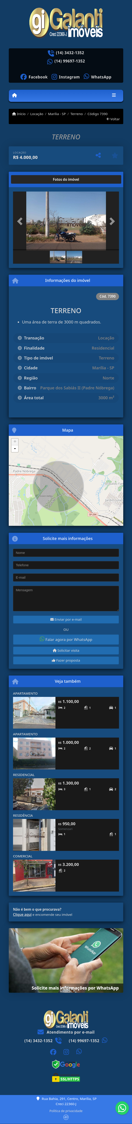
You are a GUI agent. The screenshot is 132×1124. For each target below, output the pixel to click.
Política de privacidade (65, 1111)
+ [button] (14, 442)
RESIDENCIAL (24, 774)
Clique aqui (22, 914)
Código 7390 (98, 114)
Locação (36, 114)
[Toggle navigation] (114, 95)
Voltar (113, 119)
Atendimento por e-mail (66, 1032)
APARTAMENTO (25, 693)
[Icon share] (34, 76)
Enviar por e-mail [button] (66, 619)
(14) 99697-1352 (70, 61)
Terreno (76, 114)
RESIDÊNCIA (23, 815)
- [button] (14, 448)
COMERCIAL (22, 856)
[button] (21, 221)
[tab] (27, 179)
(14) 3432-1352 (70, 52)
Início (19, 114)
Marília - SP (57, 114)
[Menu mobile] (14, 95)
